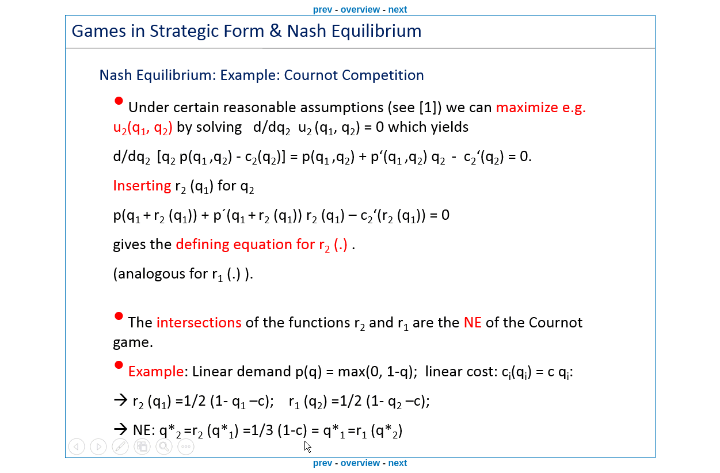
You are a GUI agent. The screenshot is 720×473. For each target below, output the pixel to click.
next (397, 9)
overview (360, 9)
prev (323, 9)
